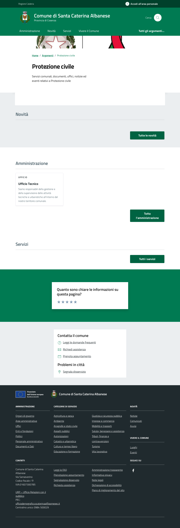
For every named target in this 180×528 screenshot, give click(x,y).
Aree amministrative (26, 421)
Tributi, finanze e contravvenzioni (100, 438)
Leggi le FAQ (60, 470)
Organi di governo (25, 416)
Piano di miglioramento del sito (108, 490)
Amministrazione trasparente (107, 470)
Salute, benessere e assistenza (108, 431)
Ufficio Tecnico (28, 184)
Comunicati (136, 421)
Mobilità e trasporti (102, 426)
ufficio (22, 177)
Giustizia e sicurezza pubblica (107, 416)
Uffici (18, 426)
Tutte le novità (147, 135)
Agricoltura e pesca (64, 416)
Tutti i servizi (147, 259)
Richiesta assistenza (64, 485)
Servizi (67, 31)
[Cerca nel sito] (158, 17)
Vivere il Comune (89, 31)
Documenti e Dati (25, 446)
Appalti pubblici (62, 431)
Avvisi (133, 426)
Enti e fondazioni (24, 431)
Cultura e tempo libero (65, 446)
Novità (51, 31)
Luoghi (133, 447)
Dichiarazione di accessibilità (106, 485)
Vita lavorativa (99, 451)
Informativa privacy (102, 475)
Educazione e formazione (67, 451)
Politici (19, 436)
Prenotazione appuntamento (69, 475)
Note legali (97, 480)
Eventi (133, 452)
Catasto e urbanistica (65, 441)
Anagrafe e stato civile (65, 426)
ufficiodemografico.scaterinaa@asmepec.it (38, 503)
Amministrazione (29, 31)
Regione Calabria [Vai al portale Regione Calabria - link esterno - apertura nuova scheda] (26, 3)
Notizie (133, 416)
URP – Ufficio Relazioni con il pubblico (31, 494)
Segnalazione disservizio (66, 480)
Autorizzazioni (61, 436)
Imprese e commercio (103, 421)
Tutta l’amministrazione (147, 215)
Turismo (96, 446)
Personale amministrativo (29, 441)
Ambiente (59, 421)
